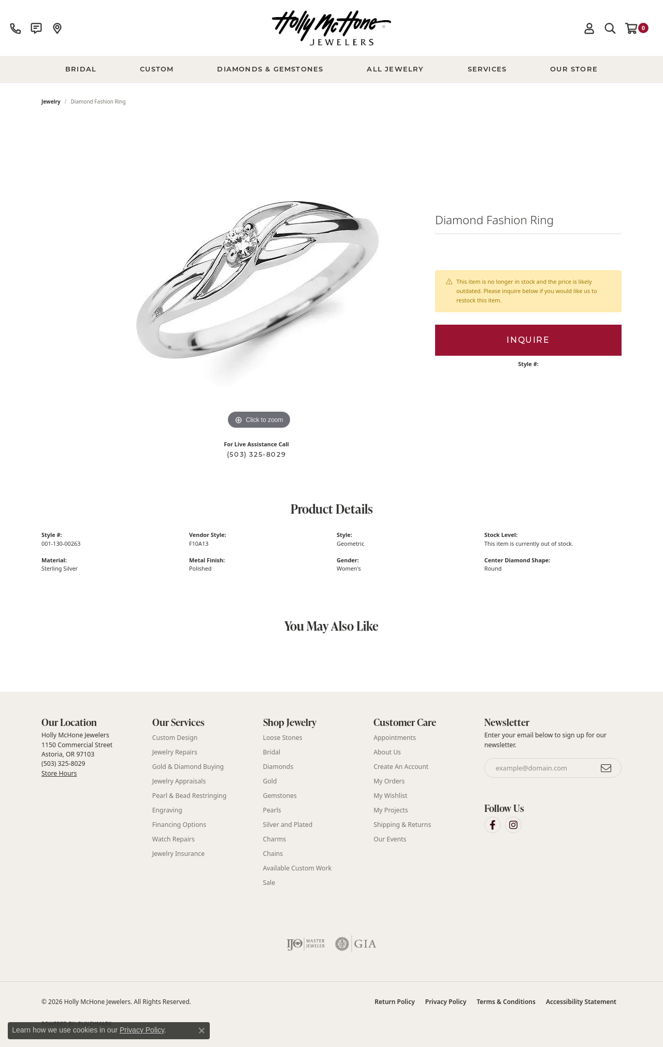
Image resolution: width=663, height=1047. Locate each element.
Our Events (389, 839)
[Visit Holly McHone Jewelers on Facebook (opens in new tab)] (492, 825)
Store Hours (59, 773)
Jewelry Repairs (174, 752)
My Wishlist (390, 795)
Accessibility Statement (581, 1001)
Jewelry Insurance (178, 853)
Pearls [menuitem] (272, 810)
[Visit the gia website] (356, 944)
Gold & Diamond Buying (188, 766)
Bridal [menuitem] (272, 752)
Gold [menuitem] (270, 781)
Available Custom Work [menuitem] (297, 868)
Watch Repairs (173, 839)
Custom (157, 69)
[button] (589, 28)
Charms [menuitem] (274, 839)
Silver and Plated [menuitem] (288, 824)
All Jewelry (395, 69)
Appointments (394, 737)
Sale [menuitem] (269, 882)
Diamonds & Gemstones (270, 69)
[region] (259, 276)
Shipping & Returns (402, 824)
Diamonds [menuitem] (278, 766)
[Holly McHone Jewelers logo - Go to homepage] (331, 28)
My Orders (389, 781)
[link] (15, 28)
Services (487, 69)
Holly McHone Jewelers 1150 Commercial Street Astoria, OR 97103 (76, 754)
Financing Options (179, 824)
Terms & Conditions (506, 1001)
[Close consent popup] (201, 1030)
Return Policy (394, 1001)
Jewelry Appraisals (179, 781)
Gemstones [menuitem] (280, 795)
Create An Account (400, 766)
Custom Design (175, 737)
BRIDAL (80, 69)
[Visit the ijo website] (305, 944)
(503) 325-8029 (256, 454)
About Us (387, 752)
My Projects (390, 810)
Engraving (167, 810)
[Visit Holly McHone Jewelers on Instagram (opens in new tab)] (513, 825)
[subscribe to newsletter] (606, 768)
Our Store (574, 69)
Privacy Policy (445, 1001)
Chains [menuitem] (273, 853)
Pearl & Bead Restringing (189, 795)
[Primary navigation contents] (331, 69)
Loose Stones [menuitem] (282, 737)
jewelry (51, 101)
